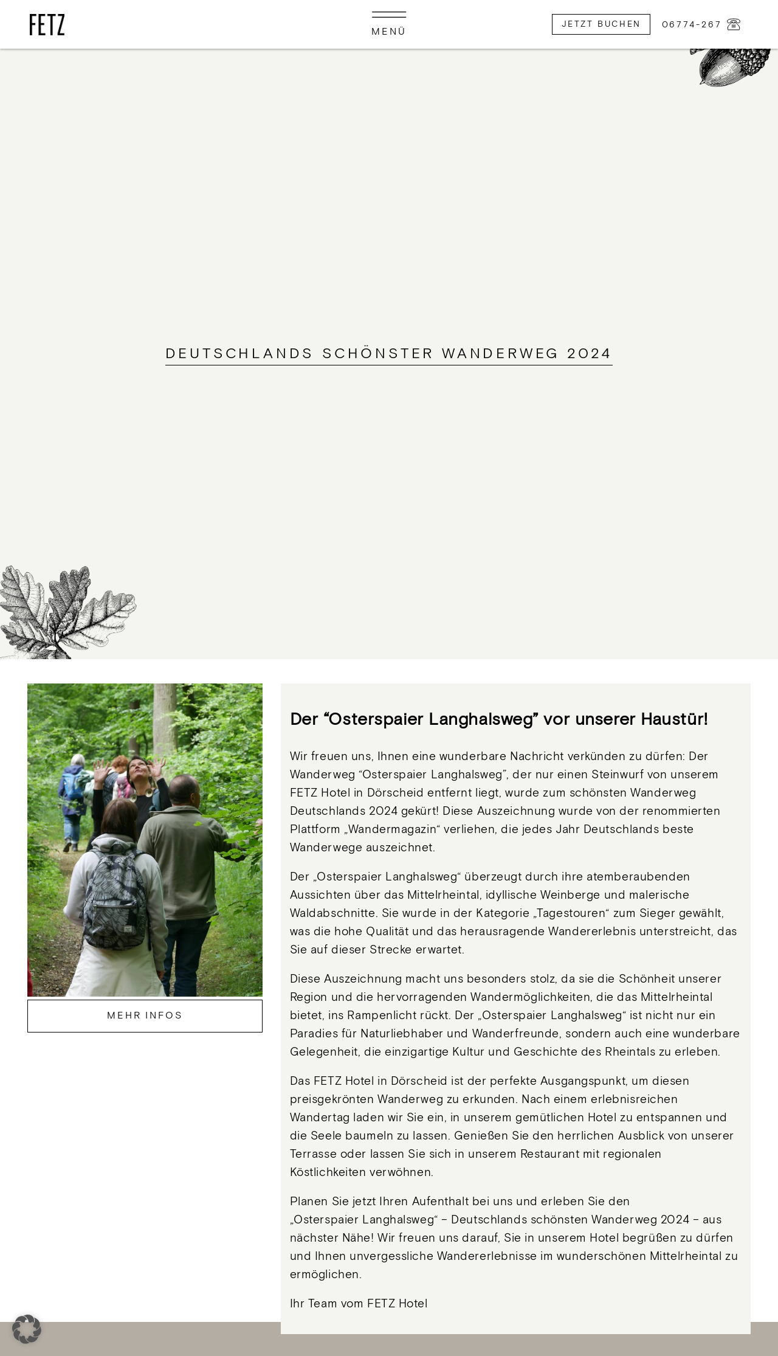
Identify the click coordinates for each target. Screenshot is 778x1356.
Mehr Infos (145, 1015)
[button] (26, 1329)
